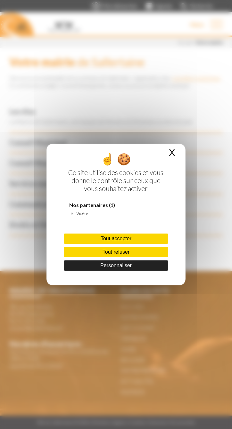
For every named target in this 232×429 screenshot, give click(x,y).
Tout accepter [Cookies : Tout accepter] (116, 238)
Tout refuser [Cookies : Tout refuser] (116, 252)
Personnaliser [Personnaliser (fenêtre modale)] (116, 265)
